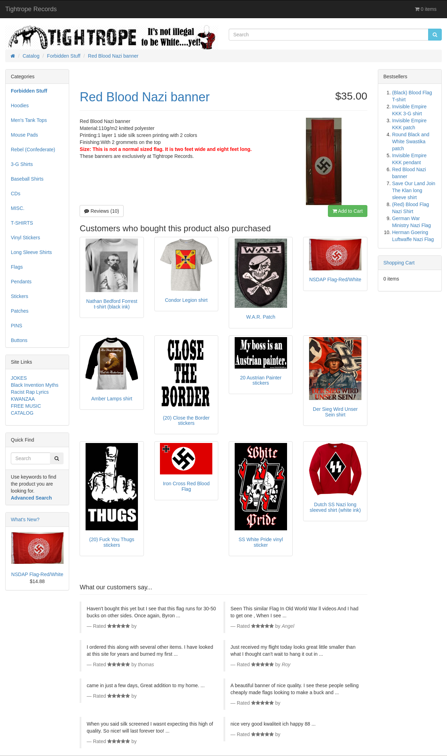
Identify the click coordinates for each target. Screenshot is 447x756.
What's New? (25, 519)
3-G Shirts (22, 164)
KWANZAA (23, 399)
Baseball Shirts (27, 179)
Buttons (19, 340)
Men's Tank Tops (29, 120)
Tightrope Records (31, 9)
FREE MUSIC (26, 406)
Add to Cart (347, 211)
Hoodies (20, 105)
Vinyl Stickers (25, 237)
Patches (20, 311)
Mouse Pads (24, 135)
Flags (17, 267)
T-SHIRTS (22, 223)
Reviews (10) (101, 211)
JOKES (19, 378)
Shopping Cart (399, 263)
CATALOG (22, 413)
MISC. (17, 208)
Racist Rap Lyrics (30, 392)
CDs (15, 193)
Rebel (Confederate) (33, 149)
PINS (16, 325)
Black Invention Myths (34, 385)
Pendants (21, 281)
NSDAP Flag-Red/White (37, 574)
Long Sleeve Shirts (31, 252)
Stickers (19, 296)
